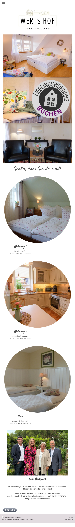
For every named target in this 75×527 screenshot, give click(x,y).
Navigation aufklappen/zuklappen (37, 3)
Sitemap (18, 517)
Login (71, 517)
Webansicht (69, 519)
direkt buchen (61, 487)
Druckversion (8, 517)
